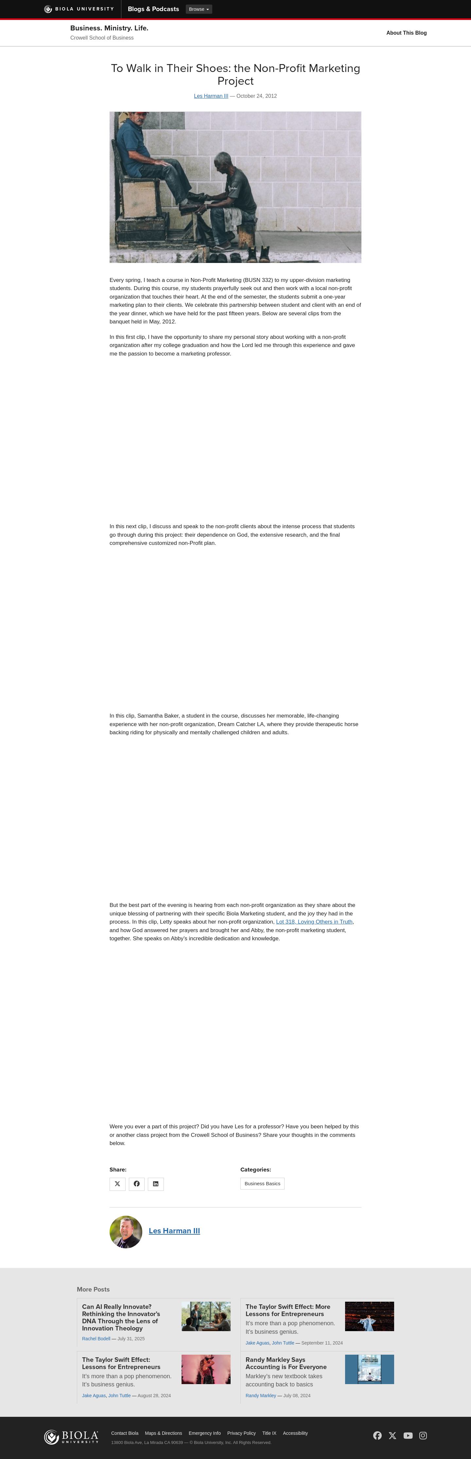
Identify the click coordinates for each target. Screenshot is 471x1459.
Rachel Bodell (96, 1338)
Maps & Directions (163, 1433)
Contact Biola (124, 1433)
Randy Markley (261, 1395)
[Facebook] (377, 1436)
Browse (199, 9)
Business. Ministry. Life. (109, 28)
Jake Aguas (257, 1343)
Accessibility (295, 1433)
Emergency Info (205, 1433)
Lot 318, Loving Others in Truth (314, 922)
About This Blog (406, 33)
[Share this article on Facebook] (137, 1184)
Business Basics (262, 1183)
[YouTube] (408, 1436)
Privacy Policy (241, 1433)
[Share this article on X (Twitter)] (118, 1184)
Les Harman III (211, 96)
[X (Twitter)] (392, 1436)
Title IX (269, 1433)
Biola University (84, 9)
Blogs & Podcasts (153, 9)
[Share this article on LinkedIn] (156, 1184)
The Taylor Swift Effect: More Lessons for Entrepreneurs (288, 1310)
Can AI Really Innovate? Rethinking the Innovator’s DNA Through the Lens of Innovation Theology (121, 1317)
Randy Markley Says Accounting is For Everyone (286, 1363)
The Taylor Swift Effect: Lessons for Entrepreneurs (121, 1363)
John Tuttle (283, 1343)
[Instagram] (423, 1436)
